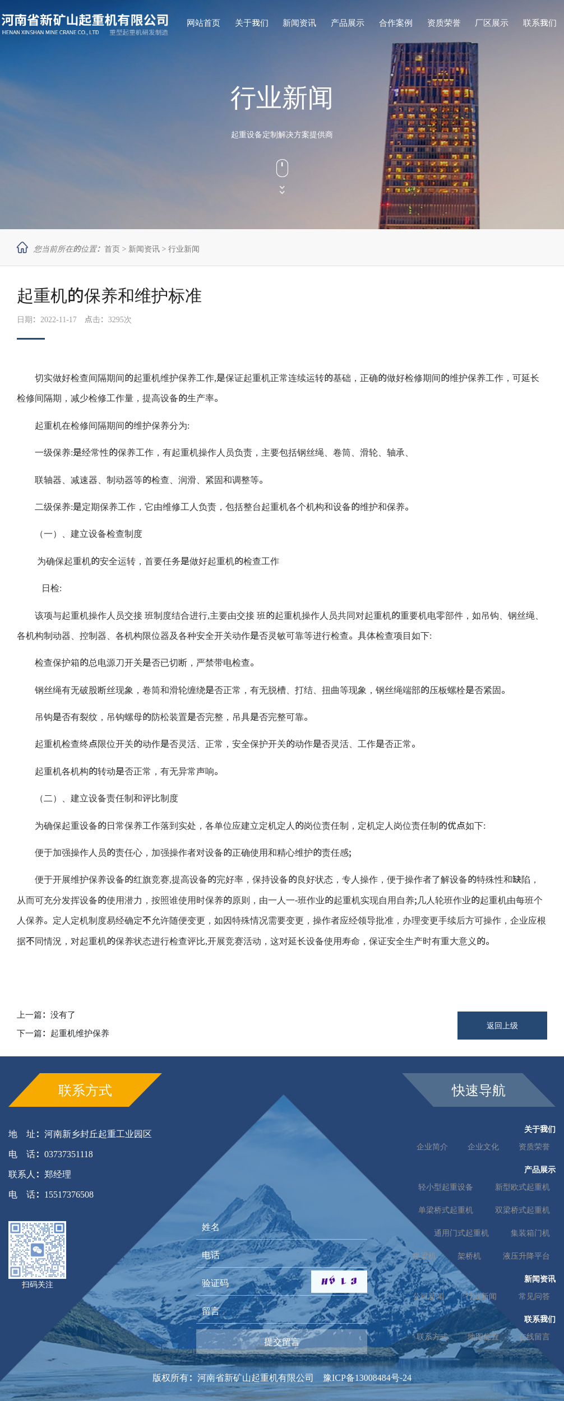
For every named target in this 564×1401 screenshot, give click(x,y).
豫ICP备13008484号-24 (367, 1377)
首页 (112, 249)
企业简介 (432, 1147)
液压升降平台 (526, 1256)
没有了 (63, 1014)
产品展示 (347, 22)
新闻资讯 (299, 22)
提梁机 (424, 1256)
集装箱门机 (530, 1233)
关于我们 (252, 22)
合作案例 (396, 22)
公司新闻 (428, 1296)
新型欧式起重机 (522, 1187)
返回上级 (502, 1025)
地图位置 (483, 1336)
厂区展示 (491, 22)
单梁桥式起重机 (445, 1210)
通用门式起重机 (461, 1233)
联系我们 (540, 22)
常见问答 (534, 1296)
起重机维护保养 (79, 1033)
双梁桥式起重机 (522, 1210)
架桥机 (469, 1256)
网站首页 (203, 22)
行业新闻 (184, 249)
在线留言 (534, 1336)
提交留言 (282, 1341)
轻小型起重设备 (445, 1187)
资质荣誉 (444, 22)
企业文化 (483, 1147)
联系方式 (432, 1336)
